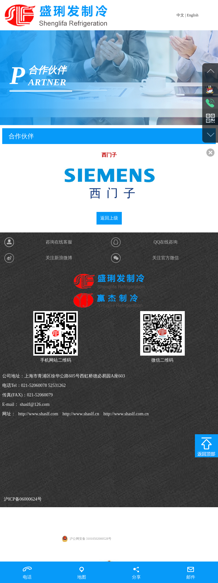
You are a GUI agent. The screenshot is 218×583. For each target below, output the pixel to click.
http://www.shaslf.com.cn (125, 557)
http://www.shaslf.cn (80, 557)
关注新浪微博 (59, 401)
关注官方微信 (165, 401)
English (192, 15)
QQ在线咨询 (165, 385)
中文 (180, 15)
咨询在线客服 (59, 385)
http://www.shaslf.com (37, 557)
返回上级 (109, 220)
